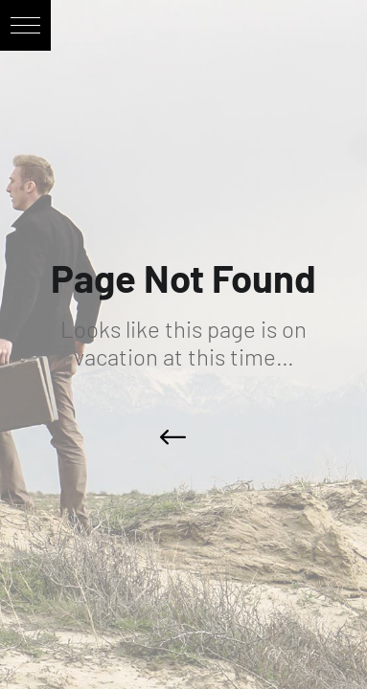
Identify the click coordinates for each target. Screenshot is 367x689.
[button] (25, 25)
